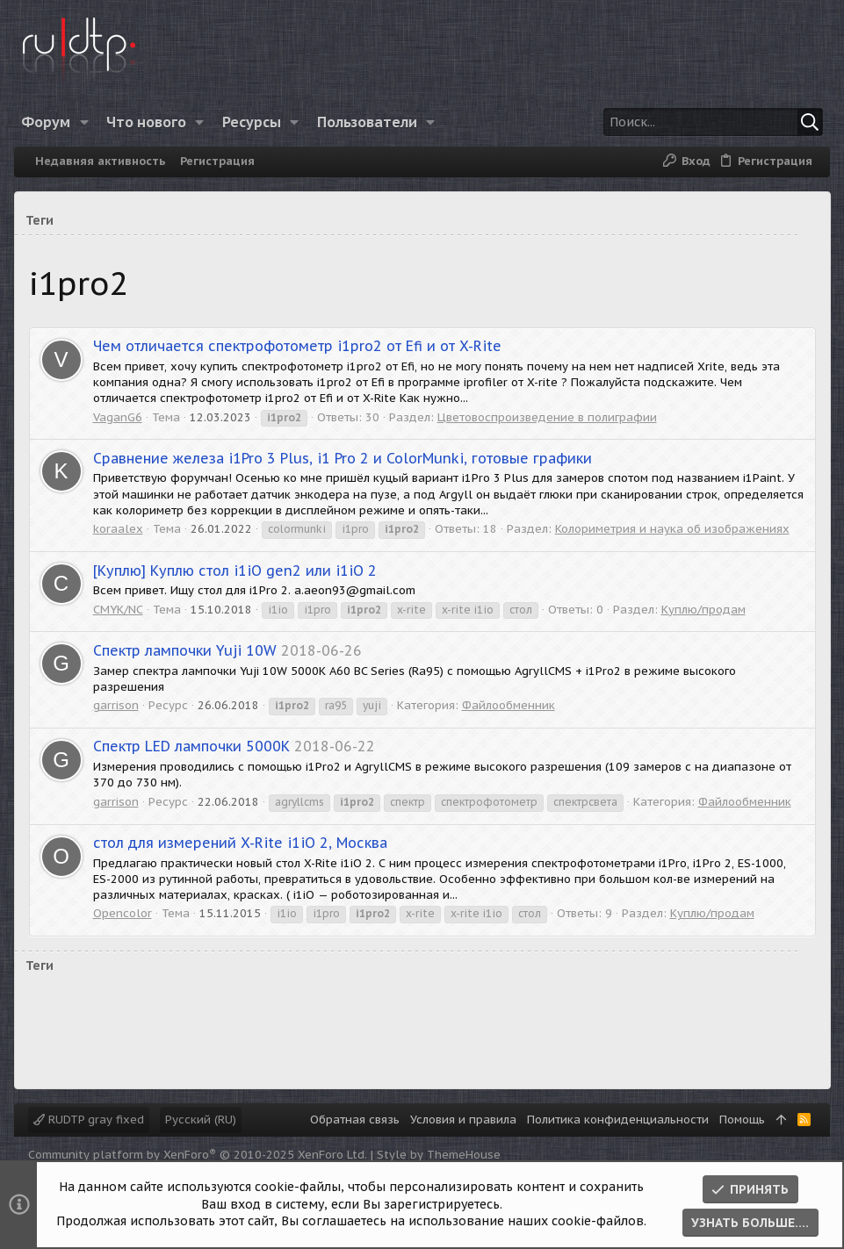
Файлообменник (508, 705)
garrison (116, 705)
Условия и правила (463, 1119)
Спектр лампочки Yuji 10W (185, 650)
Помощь (742, 1119)
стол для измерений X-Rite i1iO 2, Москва (240, 842)
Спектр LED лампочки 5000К (191, 746)
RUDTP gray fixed (88, 1119)
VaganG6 (117, 417)
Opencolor (122, 913)
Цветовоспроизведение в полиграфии (547, 417)
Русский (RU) (200, 1119)
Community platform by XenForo (197, 1154)
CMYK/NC (118, 609)
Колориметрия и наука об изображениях (672, 528)
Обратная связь (355, 1119)
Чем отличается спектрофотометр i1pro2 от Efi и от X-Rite (297, 346)
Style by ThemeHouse (439, 1154)
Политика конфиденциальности (618, 1119)
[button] (87, 122)
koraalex (118, 528)
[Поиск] (710, 122)
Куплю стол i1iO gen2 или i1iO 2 (235, 570)
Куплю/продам (703, 609)
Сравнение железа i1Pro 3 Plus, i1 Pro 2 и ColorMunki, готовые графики (342, 458)
